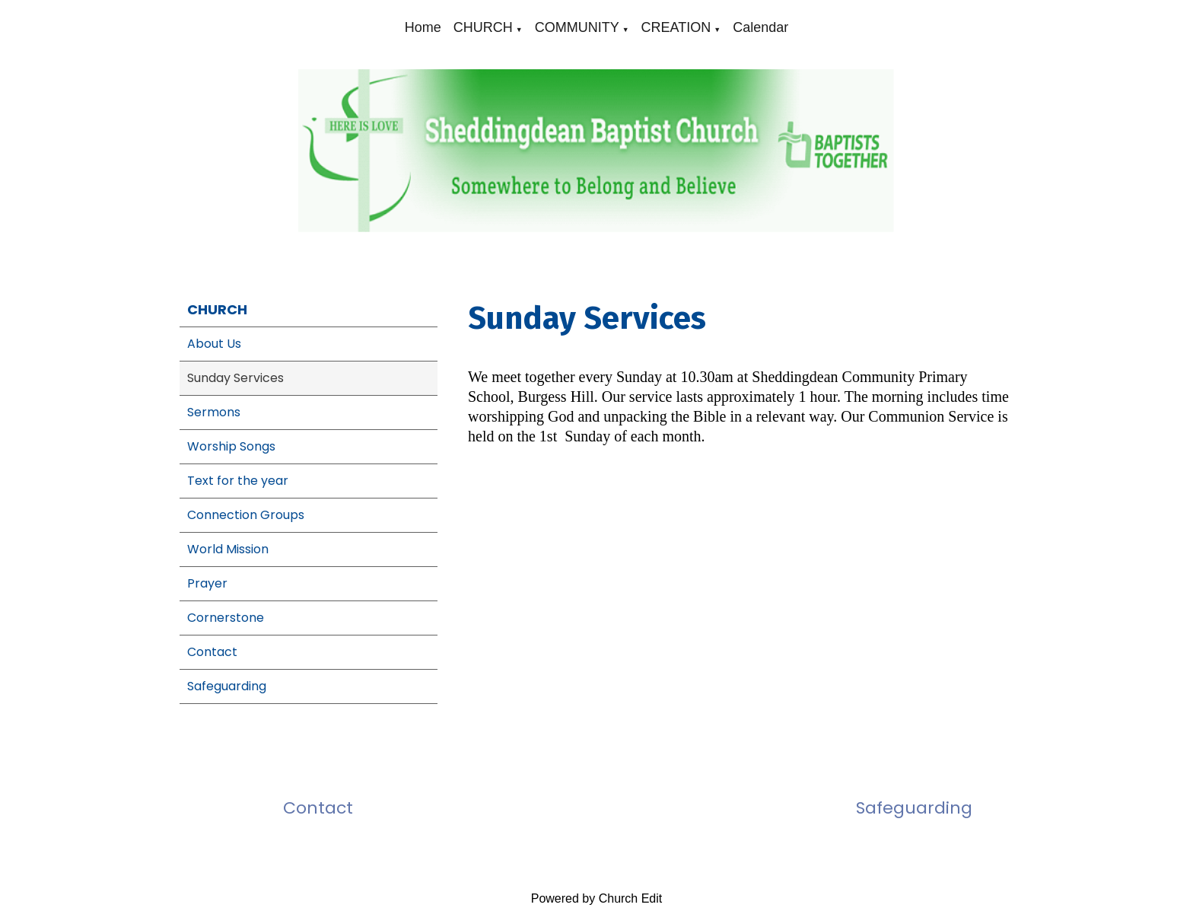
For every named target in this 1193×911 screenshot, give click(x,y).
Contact (212, 652)
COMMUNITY (577, 27)
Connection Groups (245, 515)
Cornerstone (225, 617)
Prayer (207, 583)
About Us (214, 343)
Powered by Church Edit (597, 898)
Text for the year (237, 480)
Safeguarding (226, 686)
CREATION (676, 27)
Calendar (760, 27)
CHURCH (483, 27)
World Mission (228, 549)
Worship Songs (231, 446)
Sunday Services (235, 378)
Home (423, 27)
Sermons (213, 412)
